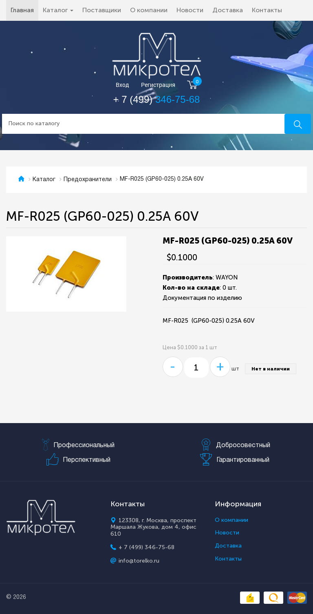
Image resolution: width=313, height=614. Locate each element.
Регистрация (158, 85)
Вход (122, 85)
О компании (149, 10)
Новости (189, 10)
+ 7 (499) (156, 99)
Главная (24, 10)
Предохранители (88, 179)
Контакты (267, 10)
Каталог (44, 179)
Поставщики (101, 10)
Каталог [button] (58, 10)
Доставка (227, 10)
